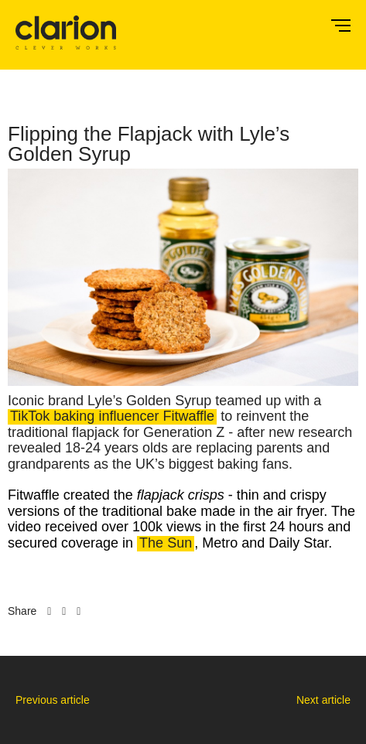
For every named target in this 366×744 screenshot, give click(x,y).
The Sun (165, 543)
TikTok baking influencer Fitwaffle (112, 416)
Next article (323, 700)
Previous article (52, 700)
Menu (341, 25)
